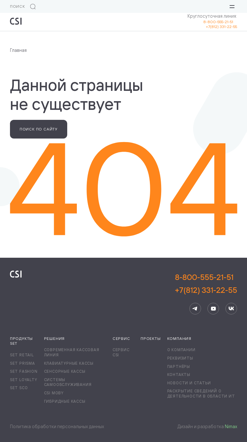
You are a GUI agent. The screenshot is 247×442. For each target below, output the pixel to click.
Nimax (231, 426)
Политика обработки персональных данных (57, 426)
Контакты (178, 374)
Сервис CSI (121, 352)
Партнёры (178, 366)
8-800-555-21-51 (220, 21)
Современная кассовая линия (71, 352)
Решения (54, 338)
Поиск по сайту (39, 129)
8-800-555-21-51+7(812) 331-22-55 (206, 283)
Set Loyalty (23, 379)
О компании (181, 349)
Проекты (151, 338)
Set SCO (19, 387)
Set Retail (22, 354)
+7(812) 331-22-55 (221, 26)
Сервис (121, 338)
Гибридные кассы (65, 401)
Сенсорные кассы (65, 371)
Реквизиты (180, 358)
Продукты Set (21, 341)
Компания (179, 338)
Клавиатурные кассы (69, 363)
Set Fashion (24, 371)
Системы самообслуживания (68, 382)
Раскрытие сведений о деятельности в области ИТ (201, 394)
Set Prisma (22, 363)
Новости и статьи (189, 382)
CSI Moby (54, 392)
